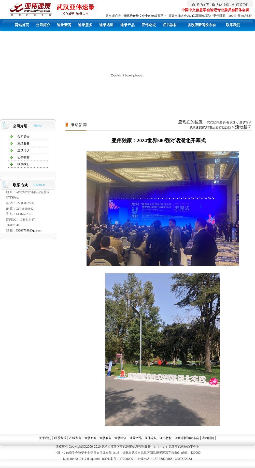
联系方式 (60, 438)
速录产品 (127, 25)
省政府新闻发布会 (201, 25)
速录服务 (85, 25)
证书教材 (170, 25)
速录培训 (106, 25)
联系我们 (233, 25)
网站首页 (22, 25)
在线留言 (75, 438)
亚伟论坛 (148, 25)
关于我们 (45, 438)
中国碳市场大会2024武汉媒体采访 (189, 16)
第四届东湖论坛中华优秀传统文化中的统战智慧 (132, 16)
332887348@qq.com (28, 230)
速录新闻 (64, 25)
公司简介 (43, 25)
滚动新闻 (208, 438)
